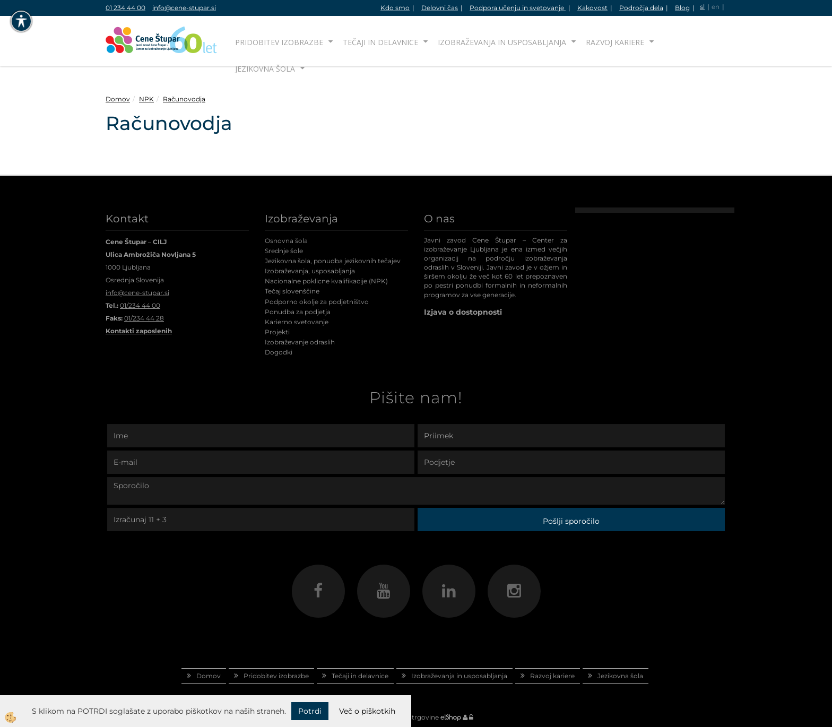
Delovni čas (439, 8)
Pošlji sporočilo (571, 521)
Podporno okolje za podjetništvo (317, 302)
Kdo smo (395, 8)
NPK (146, 99)
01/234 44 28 (144, 318)
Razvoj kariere (615, 42)
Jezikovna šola (265, 69)
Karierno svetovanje (296, 322)
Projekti (277, 332)
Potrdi (310, 711)
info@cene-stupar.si (184, 8)
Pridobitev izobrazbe (279, 42)
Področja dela (641, 8)
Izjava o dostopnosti (463, 312)
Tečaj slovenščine (292, 291)
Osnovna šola (286, 241)
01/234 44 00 (140, 305)
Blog (682, 8)
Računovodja (184, 99)
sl (702, 7)
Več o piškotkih (367, 711)
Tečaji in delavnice (380, 42)
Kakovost (592, 8)
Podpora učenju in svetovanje (518, 8)
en (716, 7)
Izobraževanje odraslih (300, 342)
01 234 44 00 (125, 8)
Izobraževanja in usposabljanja (502, 42)
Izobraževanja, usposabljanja (310, 271)
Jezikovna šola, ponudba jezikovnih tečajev (333, 261)
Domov (118, 99)
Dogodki (278, 352)
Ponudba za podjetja (298, 312)
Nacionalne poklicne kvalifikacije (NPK (325, 281)
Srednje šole (284, 251)
